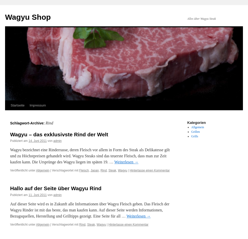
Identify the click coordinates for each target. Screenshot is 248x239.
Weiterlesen (126, 162)
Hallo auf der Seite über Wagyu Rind (55, 188)
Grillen (195, 132)
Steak (112, 170)
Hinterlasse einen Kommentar (150, 170)
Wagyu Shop (28, 17)
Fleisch (84, 170)
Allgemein (43, 170)
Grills (194, 136)
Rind (103, 170)
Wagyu (122, 170)
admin (57, 141)
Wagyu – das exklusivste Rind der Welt (59, 134)
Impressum (38, 105)
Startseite (18, 105)
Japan (95, 170)
